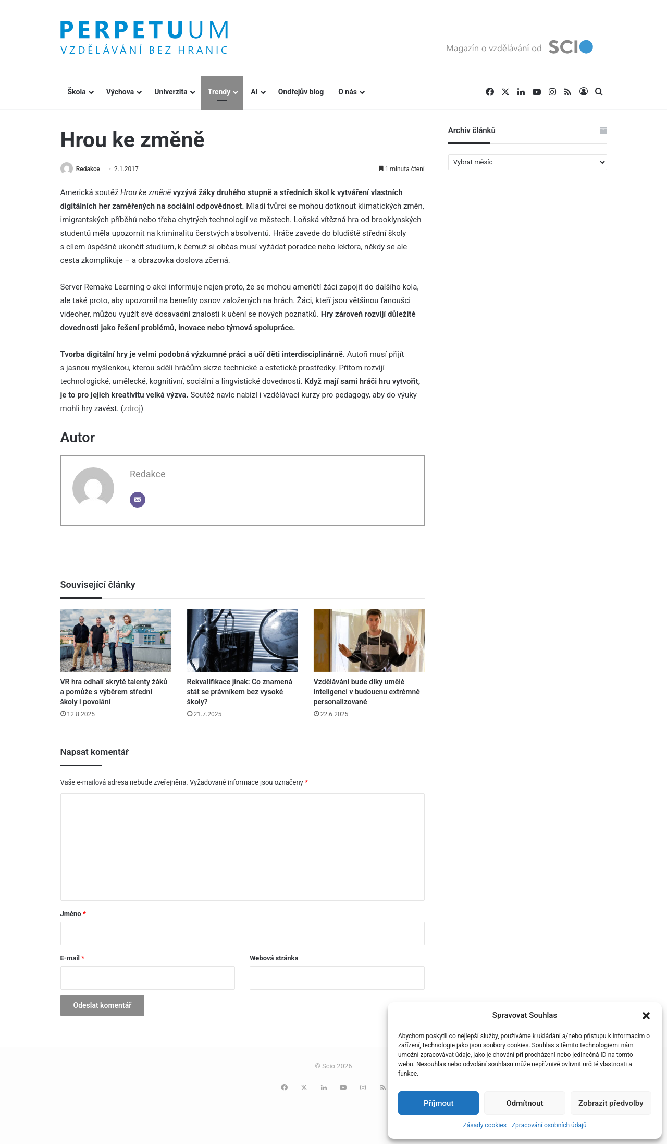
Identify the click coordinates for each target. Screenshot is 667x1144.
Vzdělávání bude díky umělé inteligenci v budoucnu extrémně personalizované (367, 692)
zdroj (132, 409)
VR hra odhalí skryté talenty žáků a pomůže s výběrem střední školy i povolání (114, 692)
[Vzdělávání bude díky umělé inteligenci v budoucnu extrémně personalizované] (369, 641)
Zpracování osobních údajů (549, 1125)
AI (254, 92)
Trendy (219, 92)
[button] (646, 1015)
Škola (77, 92)
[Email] (137, 501)
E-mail (72, 958)
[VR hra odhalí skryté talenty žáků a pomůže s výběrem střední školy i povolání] (115, 641)
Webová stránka (274, 958)
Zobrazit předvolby (611, 1103)
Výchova (120, 92)
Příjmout (438, 1103)
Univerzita (171, 92)
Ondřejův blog (301, 92)
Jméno (73, 914)
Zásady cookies (484, 1125)
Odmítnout (525, 1103)
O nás (347, 92)
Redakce (91, 169)
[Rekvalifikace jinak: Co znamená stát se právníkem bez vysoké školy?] (242, 641)
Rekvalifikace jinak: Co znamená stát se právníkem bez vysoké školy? (239, 692)
